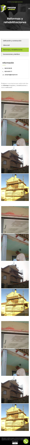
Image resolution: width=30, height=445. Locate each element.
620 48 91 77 (7, 71)
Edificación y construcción (12, 41)
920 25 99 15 (7, 68)
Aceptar (15, 443)
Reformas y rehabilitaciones (12, 50)
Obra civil (6, 45)
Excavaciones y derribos (11, 54)
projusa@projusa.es (17, 2)
